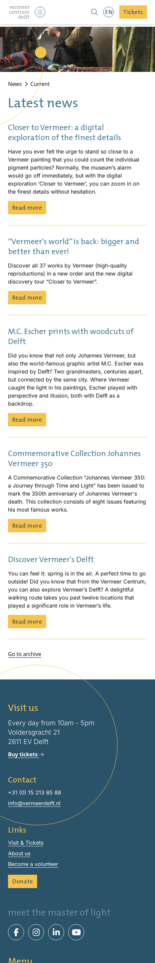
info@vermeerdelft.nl (34, 803)
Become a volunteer (33, 864)
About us (19, 853)
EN (109, 12)
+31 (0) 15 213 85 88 (34, 792)
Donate (22, 881)
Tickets (133, 12)
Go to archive (24, 654)
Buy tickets (26, 754)
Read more (27, 207)
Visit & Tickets (25, 842)
